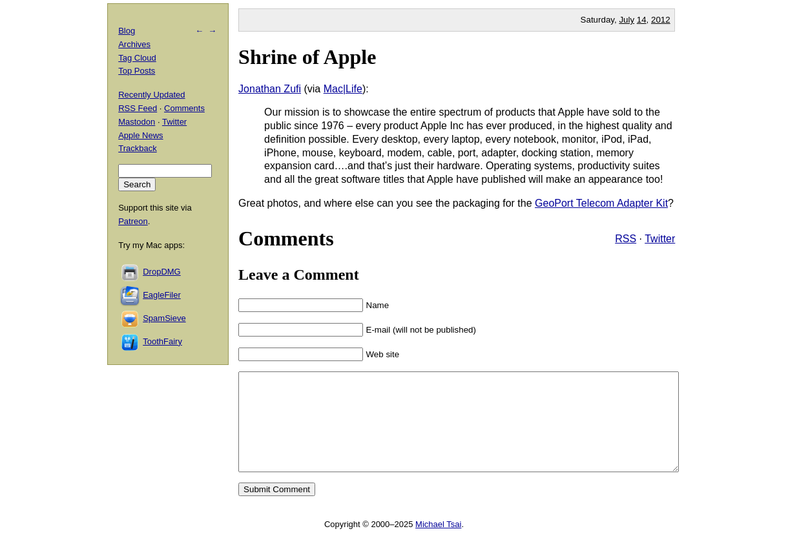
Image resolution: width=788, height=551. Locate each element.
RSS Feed (137, 108)
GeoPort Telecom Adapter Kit (601, 203)
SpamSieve (164, 318)
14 (642, 20)
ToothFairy (162, 341)
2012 (660, 20)
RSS (625, 238)
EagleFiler (162, 295)
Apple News (140, 135)
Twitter (660, 238)
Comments (184, 108)
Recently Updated (151, 94)
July (626, 20)
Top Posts (136, 71)
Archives (134, 44)
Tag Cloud (137, 58)
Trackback (137, 148)
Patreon (133, 221)
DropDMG (162, 271)
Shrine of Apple (307, 56)
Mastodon (136, 122)
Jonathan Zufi (269, 88)
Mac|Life (343, 88)
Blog (126, 31)
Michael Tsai (438, 543)
